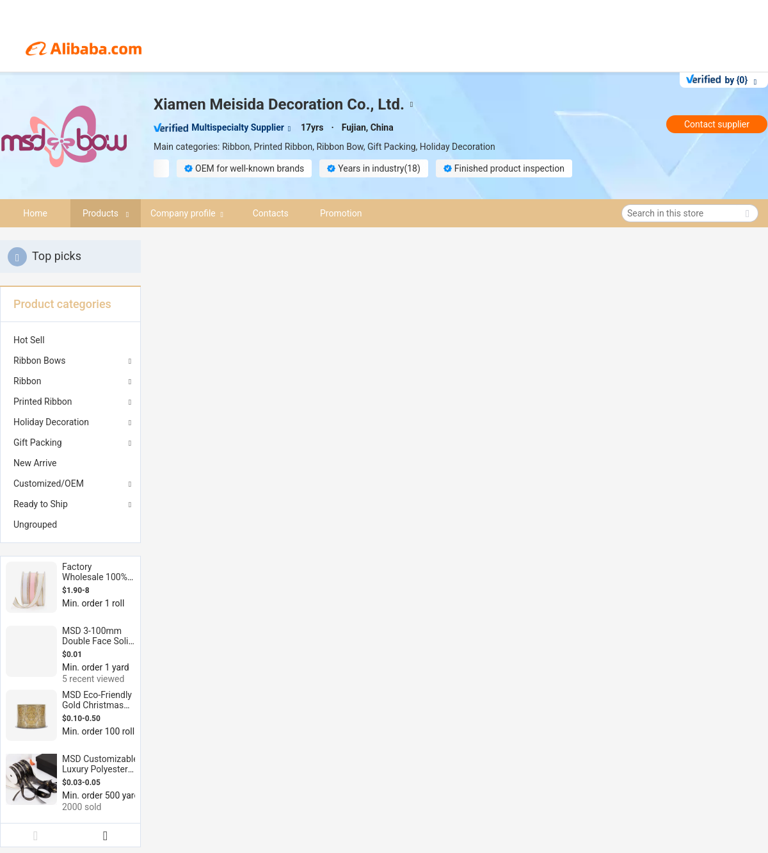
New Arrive (35, 463)
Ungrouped (35, 524)
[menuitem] (70, 340)
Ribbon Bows (39, 360)
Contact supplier (716, 124)
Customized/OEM (48, 483)
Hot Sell (29, 340)
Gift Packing (37, 442)
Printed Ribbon (42, 401)
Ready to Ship (40, 504)
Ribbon (27, 381)
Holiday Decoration (51, 422)
